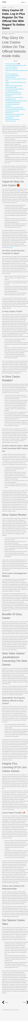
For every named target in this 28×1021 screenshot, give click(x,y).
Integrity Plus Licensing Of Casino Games (13, 85)
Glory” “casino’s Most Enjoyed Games (13, 92)
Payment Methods (9, 117)
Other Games (8, 105)
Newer (5, 1002)
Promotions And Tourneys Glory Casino (13, 94)
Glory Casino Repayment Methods (12, 115)
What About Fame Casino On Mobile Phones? (14, 114)
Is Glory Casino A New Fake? (11, 67)
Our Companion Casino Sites (11, 90)
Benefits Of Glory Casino (10, 77)
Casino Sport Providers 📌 (10, 87)
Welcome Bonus (8, 95)
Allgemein (4, 7)
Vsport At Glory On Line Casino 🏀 (12, 63)
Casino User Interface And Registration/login (14, 88)
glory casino (10, 247)
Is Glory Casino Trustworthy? (11, 68)
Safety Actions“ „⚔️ (9, 112)
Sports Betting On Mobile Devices (12, 119)
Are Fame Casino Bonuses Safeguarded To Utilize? (15, 65)
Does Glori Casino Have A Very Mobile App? (14, 107)
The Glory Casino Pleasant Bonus (12, 104)
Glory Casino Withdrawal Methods (12, 75)
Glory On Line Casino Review (11, 73)
